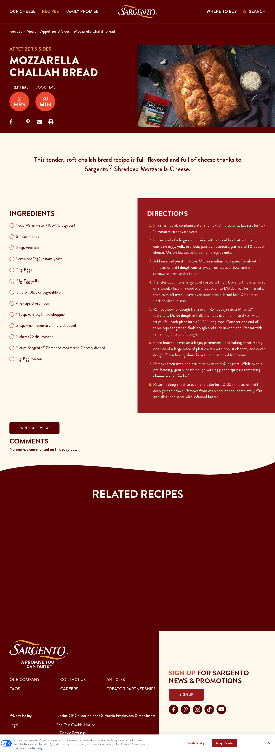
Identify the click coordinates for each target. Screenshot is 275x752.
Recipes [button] (50, 11)
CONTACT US (73, 680)
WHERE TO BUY (221, 11)
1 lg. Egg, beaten (29, 359)
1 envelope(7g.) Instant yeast (39, 259)
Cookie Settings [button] (72, 733)
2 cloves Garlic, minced (34, 337)
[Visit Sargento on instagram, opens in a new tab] (197, 709)
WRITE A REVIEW (34, 428)
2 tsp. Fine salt (27, 247)
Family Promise (81, 11)
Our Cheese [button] (22, 11)
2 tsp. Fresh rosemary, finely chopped (46, 325)
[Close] (268, 742)
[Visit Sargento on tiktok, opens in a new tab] (209, 709)
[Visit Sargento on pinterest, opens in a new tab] (185, 709)
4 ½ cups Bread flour (32, 303)
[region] (137, 743)
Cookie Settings (196, 743)
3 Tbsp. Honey (27, 236)
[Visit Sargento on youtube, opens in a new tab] (221, 709)
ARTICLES (115, 680)
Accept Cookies (224, 743)
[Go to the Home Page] (137, 11)
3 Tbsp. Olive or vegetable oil (39, 292)
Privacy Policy (20, 716)
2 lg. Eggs (24, 270)
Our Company (24, 680)
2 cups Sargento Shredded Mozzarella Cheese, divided (60, 348)
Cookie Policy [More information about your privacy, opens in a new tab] (35, 748)
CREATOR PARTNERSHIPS (131, 689)
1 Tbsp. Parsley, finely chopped (40, 314)
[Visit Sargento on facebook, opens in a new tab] (173, 709)
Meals (31, 31)
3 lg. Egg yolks (27, 281)
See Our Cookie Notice (75, 725)
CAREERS (69, 689)
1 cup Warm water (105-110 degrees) (45, 225)
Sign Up (186, 694)
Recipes (15, 31)
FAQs (14, 689)
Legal (13, 725)
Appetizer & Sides (55, 31)
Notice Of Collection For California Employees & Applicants (106, 716)
